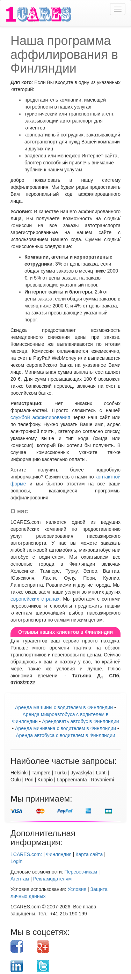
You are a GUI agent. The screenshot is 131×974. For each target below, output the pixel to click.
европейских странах (34, 599)
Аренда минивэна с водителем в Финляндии (65, 728)
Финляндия (59, 854)
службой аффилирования (40, 417)
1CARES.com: (26, 854)
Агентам (19, 879)
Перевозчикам (81, 872)
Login (16, 861)
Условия (76, 889)
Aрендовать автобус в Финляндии (80, 721)
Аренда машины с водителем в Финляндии (64, 707)
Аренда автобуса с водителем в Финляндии (65, 735)
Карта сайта (89, 854)
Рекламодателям (52, 879)
